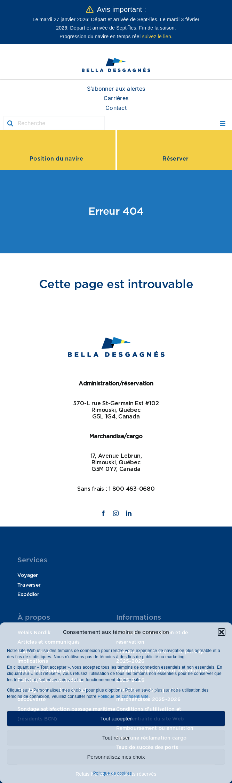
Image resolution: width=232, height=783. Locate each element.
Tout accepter (115, 718)
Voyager (27, 575)
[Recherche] (54, 123)
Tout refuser (116, 738)
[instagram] (116, 513)
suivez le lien (156, 36)
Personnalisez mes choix (116, 757)
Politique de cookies (112, 773)
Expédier (28, 594)
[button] (221, 632)
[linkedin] (128, 513)
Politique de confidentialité (122, 696)
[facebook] (103, 513)
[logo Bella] (116, 61)
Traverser (29, 585)
